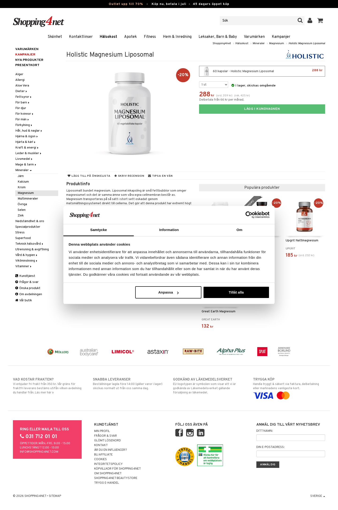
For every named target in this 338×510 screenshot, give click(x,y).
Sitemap (55, 496)
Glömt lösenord (107, 441)
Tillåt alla (236, 292)
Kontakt (101, 445)
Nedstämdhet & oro (29, 221)
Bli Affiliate (103, 455)
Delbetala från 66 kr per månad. (221, 100)
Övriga (22, 204)
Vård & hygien (26, 255)
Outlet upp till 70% (126, 4)
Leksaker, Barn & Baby (218, 37)
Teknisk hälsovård (29, 244)
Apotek (130, 37)
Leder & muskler (28, 153)
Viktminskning (26, 261)
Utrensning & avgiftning (32, 249)
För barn (22, 103)
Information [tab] (169, 230)
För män (22, 120)
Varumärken (254, 37)
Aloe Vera (22, 86)
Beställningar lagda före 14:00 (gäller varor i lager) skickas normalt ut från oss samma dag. (129, 383)
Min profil (102, 431)
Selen (22, 210)
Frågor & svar (26, 282)
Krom (22, 187)
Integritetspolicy (108, 464)
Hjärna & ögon (26, 136)
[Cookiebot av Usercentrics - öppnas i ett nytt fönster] (248, 214)
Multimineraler (28, 199)
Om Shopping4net (108, 473)
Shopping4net (222, 43)
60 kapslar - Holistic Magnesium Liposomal (262, 71)
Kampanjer (281, 37)
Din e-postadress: (270, 447)
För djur (20, 108)
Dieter (21, 91)
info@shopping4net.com (39, 452)
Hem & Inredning (177, 37)
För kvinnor (24, 114)
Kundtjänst (25, 276)
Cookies (100, 459)
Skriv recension (129, 176)
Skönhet (55, 37)
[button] (320, 20)
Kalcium (23, 182)
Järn (21, 176)
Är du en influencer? (110, 450)
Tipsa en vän (160, 176)
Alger (19, 74)
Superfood (23, 238)
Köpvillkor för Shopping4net (117, 469)
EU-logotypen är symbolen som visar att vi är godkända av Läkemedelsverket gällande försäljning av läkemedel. (209, 386)
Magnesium (276, 43)
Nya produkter (29, 60)
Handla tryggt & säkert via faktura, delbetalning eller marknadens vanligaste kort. (289, 387)
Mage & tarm (26, 165)
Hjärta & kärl (25, 142)
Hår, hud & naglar (29, 131)
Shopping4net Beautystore (115, 478)
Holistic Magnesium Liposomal (306, 43)
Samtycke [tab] (98, 230)
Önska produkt (27, 288)
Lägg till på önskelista (89, 176)
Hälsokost (108, 37)
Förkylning (24, 125)
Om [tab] (239, 230)
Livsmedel (24, 159)
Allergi (20, 80)
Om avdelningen (28, 294)
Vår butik (23, 300)
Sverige (317, 496)
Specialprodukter (27, 227)
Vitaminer (23, 266)
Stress (20, 233)
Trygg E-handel (106, 483)
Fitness (150, 37)
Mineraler (259, 43)
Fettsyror (23, 97)
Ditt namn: (264, 431)
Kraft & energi (27, 148)
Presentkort (27, 65)
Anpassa (168, 292)
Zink (21, 216)
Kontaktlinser (81, 37)
